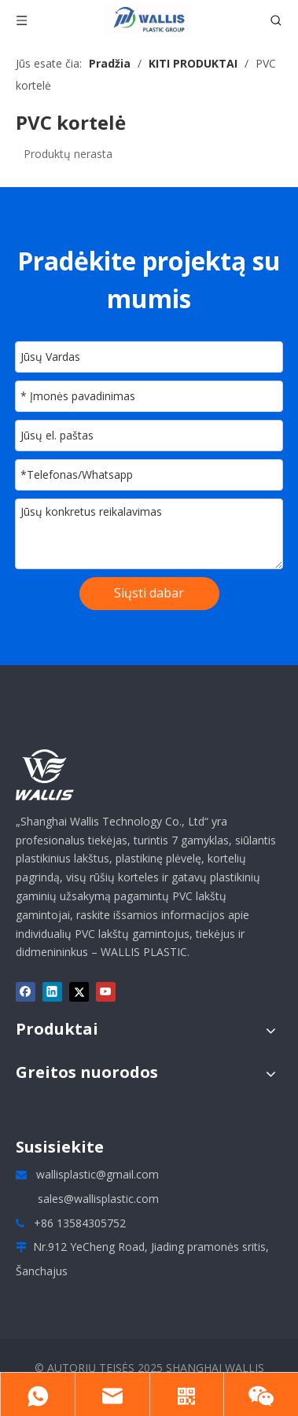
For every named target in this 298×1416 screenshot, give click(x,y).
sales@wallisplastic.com (98, 1198)
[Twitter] (79, 991)
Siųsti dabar (149, 592)
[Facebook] (25, 991)
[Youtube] (106, 991)
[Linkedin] (52, 991)
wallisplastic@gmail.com (97, 1174)
